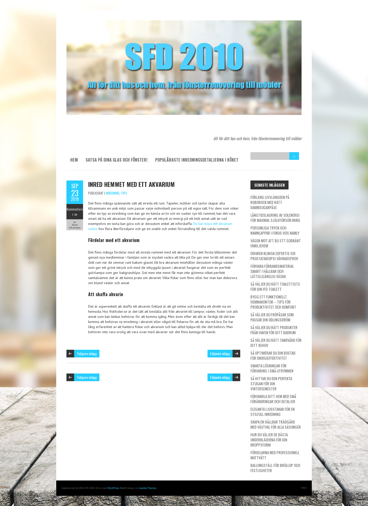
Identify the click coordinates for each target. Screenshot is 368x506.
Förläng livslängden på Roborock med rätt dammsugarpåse (269, 202)
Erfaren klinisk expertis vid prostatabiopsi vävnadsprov (274, 255)
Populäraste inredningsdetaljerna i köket (196, 160)
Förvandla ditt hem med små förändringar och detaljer (273, 398)
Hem (74, 160)
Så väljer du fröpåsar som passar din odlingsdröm (272, 317)
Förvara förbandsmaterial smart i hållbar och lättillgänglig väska (272, 271)
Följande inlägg (220, 353)
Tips (124, 193)
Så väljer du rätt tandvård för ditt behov (276, 342)
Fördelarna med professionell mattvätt (275, 455)
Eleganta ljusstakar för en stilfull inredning (272, 411)
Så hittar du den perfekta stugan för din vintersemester (271, 383)
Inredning (112, 193)
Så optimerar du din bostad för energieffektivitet (272, 355)
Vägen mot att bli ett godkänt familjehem (275, 243)
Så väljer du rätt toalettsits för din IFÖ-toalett (275, 286)
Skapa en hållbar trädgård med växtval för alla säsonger (275, 424)
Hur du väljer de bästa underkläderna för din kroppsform (269, 440)
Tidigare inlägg (87, 353)
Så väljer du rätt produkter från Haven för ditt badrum (273, 329)
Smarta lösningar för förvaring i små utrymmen (271, 368)
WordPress (113, 488)
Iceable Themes (147, 488)
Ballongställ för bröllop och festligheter (275, 467)
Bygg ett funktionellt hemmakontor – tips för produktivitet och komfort (273, 302)
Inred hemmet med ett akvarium (131, 184)
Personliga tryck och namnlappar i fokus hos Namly (274, 230)
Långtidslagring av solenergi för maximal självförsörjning (275, 217)
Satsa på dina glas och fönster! (116, 160)
